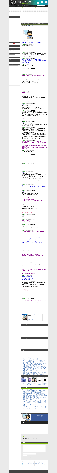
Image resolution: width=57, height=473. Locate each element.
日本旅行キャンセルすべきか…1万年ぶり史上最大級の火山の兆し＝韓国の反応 (33, 391)
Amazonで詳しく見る (30, 319)
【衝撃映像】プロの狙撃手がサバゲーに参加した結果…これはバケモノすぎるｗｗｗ (34, 368)
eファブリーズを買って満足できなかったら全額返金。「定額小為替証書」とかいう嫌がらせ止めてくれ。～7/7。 (37, 402)
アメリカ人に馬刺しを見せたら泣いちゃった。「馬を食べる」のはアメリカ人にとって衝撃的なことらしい (37, 400)
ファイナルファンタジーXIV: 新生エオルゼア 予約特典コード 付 (35, 314)
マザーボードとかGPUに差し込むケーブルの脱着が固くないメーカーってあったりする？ (34, 390)
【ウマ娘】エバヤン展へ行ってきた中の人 (28, 369)
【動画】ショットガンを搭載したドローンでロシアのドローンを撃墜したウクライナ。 (34, 394)
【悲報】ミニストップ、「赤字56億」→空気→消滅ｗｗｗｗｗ (31, 370)
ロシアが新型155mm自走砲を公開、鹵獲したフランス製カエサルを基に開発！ (33, 361)
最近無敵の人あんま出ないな (26, 405)
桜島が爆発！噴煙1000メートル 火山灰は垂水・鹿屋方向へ (30, 396)
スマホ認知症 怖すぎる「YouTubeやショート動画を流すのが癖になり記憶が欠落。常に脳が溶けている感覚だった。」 (38, 410)
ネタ (28, 25)
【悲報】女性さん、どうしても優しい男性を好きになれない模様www (32, 358)
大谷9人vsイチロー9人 (25, 371)
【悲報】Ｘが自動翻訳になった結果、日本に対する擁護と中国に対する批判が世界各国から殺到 (35, 366)
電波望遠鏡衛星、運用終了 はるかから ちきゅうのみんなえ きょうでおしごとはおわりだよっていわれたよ (37, 373)
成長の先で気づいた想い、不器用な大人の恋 (27, 389)
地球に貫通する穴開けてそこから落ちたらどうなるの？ (30, 365)
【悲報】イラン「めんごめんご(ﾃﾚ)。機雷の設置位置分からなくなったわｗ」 (33, 364)
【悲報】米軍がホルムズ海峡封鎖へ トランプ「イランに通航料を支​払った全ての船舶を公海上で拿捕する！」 (37, 401)
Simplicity (31, 471)
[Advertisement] (28, 331)
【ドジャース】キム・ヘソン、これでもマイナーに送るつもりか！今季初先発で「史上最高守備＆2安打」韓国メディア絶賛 (39, 407)
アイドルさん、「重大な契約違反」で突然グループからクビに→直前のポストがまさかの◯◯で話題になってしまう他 (38, 360)
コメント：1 (31, 25)
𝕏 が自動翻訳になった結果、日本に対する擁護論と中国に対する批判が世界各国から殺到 (34, 367)
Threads (19, 5)
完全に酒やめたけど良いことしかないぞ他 (28, 362)
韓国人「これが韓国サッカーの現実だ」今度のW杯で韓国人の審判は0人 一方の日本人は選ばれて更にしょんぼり (37, 363)
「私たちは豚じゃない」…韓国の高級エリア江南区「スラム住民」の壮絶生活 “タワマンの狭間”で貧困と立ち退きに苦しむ (39, 409)
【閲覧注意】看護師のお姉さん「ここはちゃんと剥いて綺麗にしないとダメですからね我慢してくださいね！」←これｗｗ (39, 406)
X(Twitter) (10, 5)
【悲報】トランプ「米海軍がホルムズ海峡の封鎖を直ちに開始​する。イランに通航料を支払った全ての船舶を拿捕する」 (38, 372)
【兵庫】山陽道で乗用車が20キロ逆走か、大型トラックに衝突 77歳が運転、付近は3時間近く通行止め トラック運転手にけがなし (40, 397)
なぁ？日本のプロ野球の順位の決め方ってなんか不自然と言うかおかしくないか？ (33, 359)
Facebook (15, 5)
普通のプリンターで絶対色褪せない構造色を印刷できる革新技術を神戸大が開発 (33, 374)
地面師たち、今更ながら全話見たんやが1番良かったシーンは (31, 398)
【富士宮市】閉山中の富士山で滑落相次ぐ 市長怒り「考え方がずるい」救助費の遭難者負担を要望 (35, 395)
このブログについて (25, 5)
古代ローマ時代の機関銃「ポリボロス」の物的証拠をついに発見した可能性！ (33, 408)
